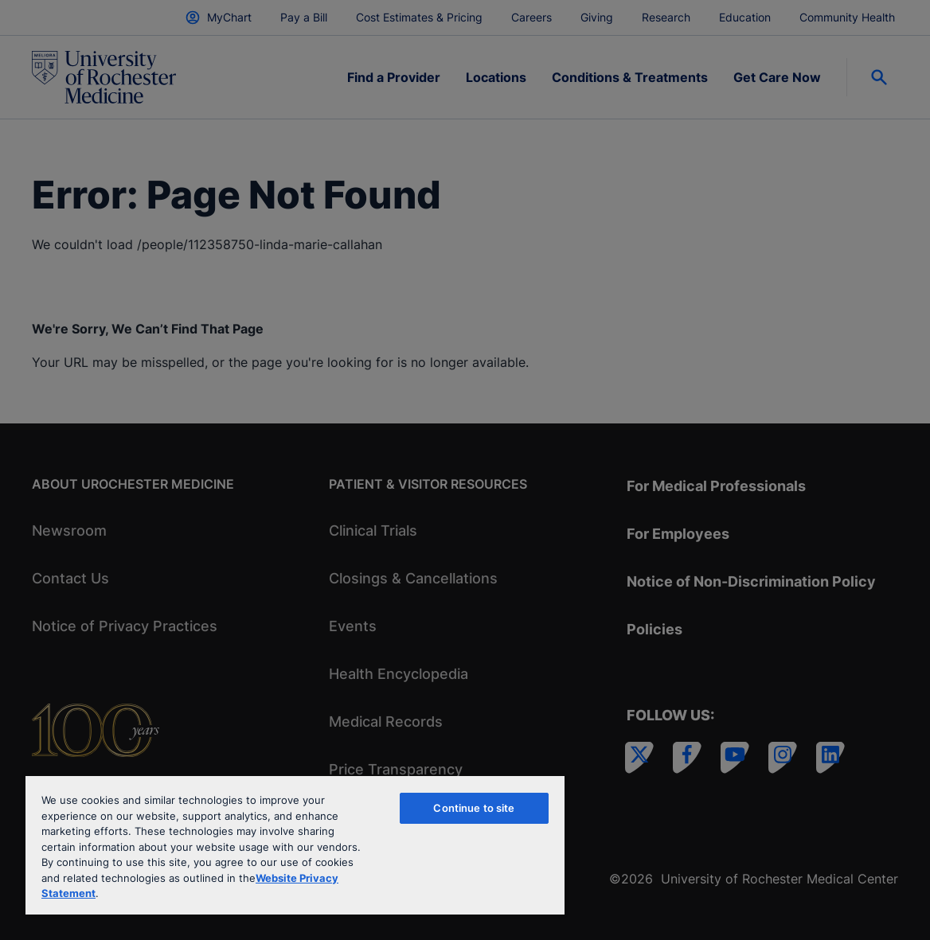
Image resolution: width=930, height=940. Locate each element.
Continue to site (473, 808)
